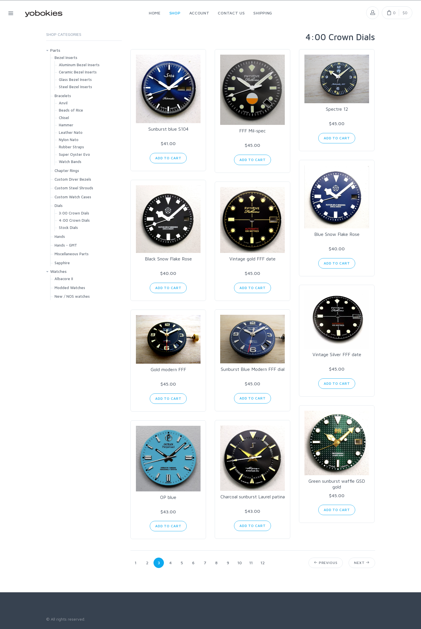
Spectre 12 (337, 109)
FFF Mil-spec (252, 130)
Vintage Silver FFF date (337, 354)
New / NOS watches (72, 296)
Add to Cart (168, 158)
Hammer (66, 125)
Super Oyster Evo (74, 154)
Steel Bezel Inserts (75, 86)
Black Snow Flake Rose (168, 258)
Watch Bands (70, 161)
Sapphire (62, 262)
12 (263, 562)
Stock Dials (68, 227)
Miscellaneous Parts (72, 253)
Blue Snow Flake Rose (337, 234)
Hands (60, 236)
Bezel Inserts (66, 57)
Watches (58, 271)
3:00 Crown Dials (74, 213)
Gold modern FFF (168, 369)
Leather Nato (71, 132)
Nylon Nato (68, 139)
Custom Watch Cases (73, 197)
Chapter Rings (67, 170)
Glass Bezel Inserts (75, 79)
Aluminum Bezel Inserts (79, 64)
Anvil (63, 103)
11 (251, 562)
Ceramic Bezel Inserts (78, 72)
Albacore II (64, 278)
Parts (55, 50)
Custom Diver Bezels (73, 179)
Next (361, 562)
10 (239, 562)
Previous (325, 562)
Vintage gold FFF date (252, 258)
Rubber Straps (71, 147)
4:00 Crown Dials (74, 220)
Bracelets (63, 95)
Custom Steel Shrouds (74, 188)
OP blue (168, 497)
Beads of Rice (71, 110)
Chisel (64, 117)
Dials (59, 205)
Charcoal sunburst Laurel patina (252, 496)
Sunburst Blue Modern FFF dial (253, 369)
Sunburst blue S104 (168, 129)
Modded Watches (70, 287)
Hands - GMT (66, 245)
